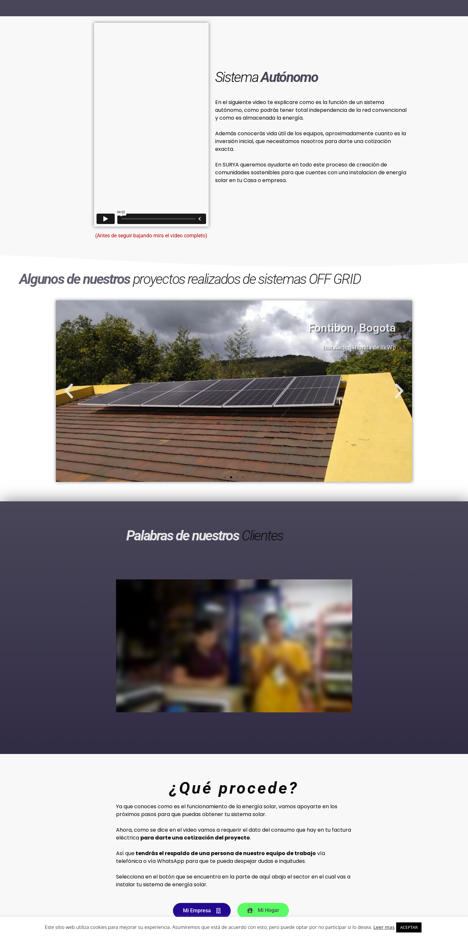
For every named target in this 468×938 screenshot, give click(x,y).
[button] (69, 391)
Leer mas (384, 927)
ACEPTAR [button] (409, 927)
